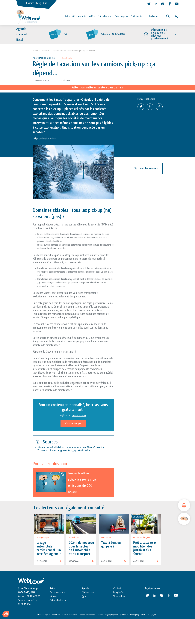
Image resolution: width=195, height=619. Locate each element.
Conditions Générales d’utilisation (64, 615)
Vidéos (92, 16)
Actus (67, 16)
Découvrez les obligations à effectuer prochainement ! (160, 34)
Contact (30, 3)
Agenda (124, 16)
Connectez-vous (79, 416)
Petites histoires (104, 16)
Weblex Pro (119, 596)
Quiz (117, 16)
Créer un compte (73, 423)
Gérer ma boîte (79, 16)
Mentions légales (43, 615)
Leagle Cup (41, 3)
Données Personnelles (87, 615)
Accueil (35, 51)
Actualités (45, 51)
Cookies (100, 615)
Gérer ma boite (57, 592)
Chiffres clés (136, 16)
